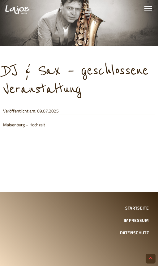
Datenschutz (134, 232)
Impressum (136, 220)
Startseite (137, 208)
